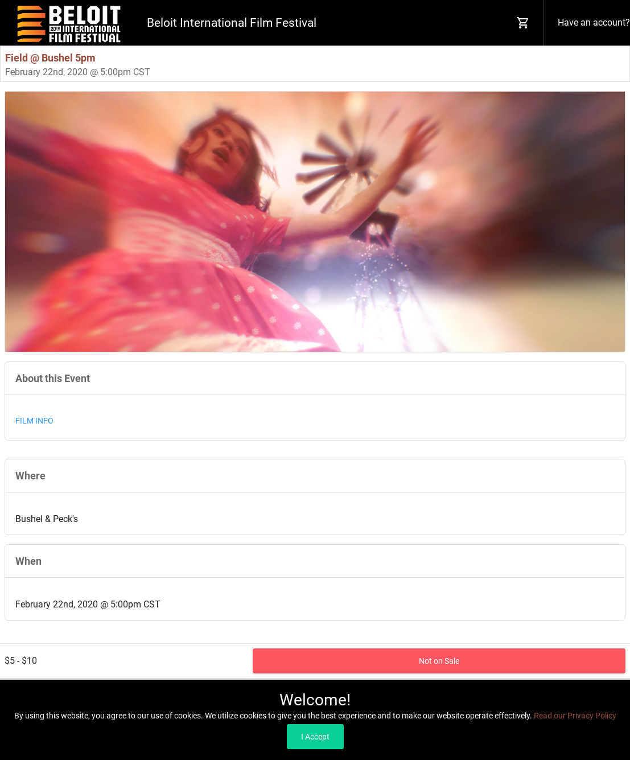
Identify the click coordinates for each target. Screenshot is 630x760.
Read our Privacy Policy (575, 715)
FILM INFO (34, 420)
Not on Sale (439, 660)
